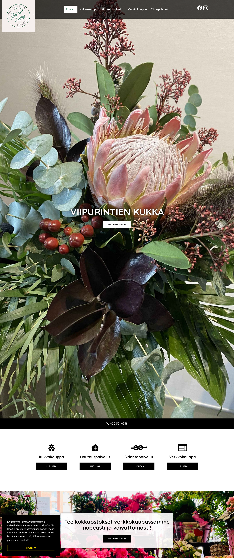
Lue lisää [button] (24, 540)
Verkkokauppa (137, 9)
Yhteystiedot (159, 9)
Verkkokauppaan (117, 224)
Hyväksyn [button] (31, 548)
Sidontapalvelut (138, 457)
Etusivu (70, 9)
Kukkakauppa (88, 9)
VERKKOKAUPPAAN (117, 538)
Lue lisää (51, 466)
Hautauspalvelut (112, 9)
